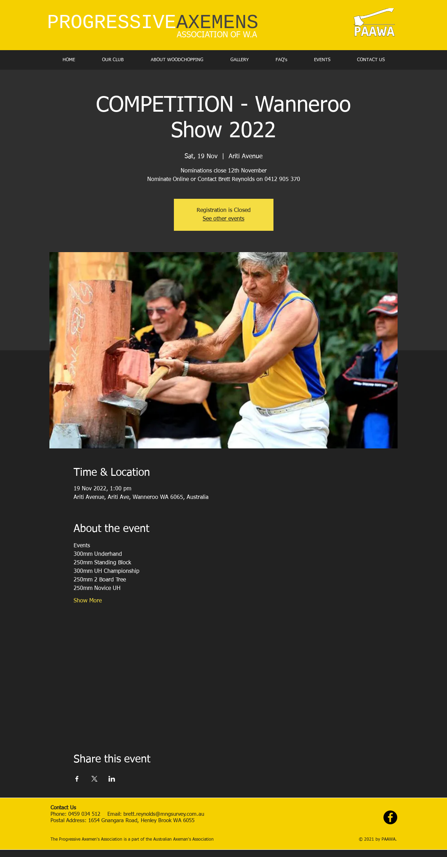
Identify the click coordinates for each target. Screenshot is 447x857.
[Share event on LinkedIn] (111, 779)
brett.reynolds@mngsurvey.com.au (164, 814)
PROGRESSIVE (153, 23)
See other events (223, 219)
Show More (88, 601)
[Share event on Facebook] (77, 779)
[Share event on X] (94, 779)
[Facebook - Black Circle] (390, 817)
